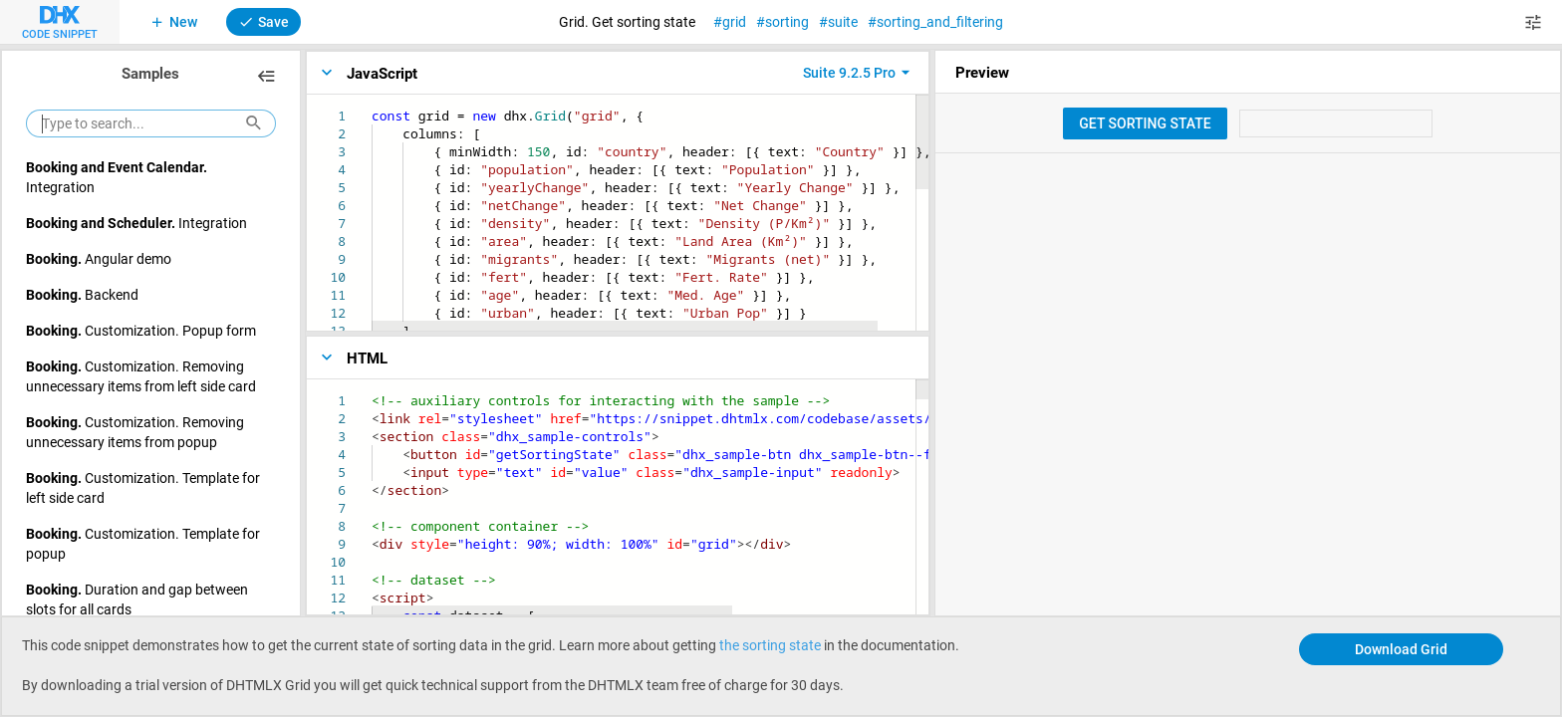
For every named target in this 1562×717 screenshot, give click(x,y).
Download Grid (1401, 648)
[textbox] (372, 107)
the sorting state (770, 644)
